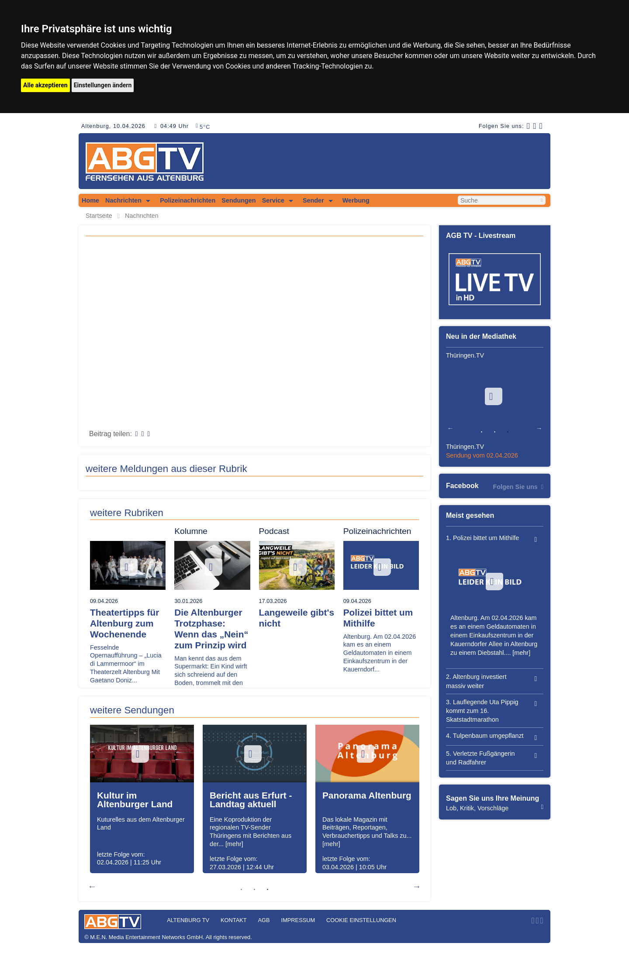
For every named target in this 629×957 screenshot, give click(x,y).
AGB (264, 920)
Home (90, 200)
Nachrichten (123, 200)
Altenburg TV (188, 920)
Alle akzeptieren (45, 85)
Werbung (356, 200)
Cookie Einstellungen (361, 920)
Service (273, 200)
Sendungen (238, 200)
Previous (92, 886)
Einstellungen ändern (103, 85)
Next (416, 886)
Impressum (298, 920)
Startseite (99, 215)
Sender (313, 200)
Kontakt (234, 920)
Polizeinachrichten (187, 200)
